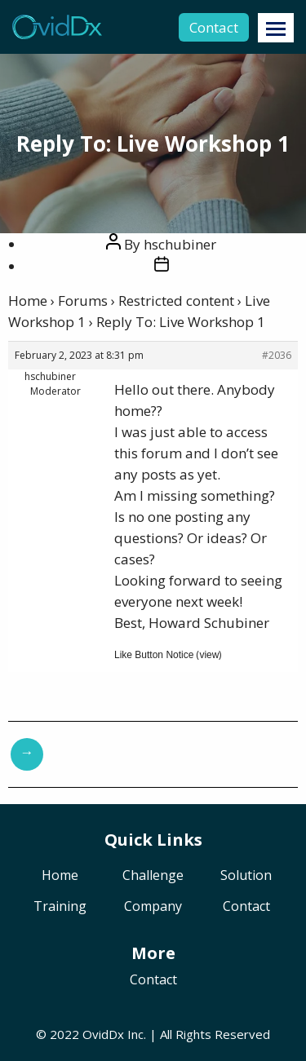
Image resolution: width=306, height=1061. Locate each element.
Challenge (153, 876)
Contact (213, 27)
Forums (83, 300)
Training (59, 907)
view (209, 655)
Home (27, 300)
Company (153, 907)
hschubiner (180, 244)
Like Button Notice (153, 655)
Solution (246, 876)
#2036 (276, 355)
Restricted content (176, 300)
